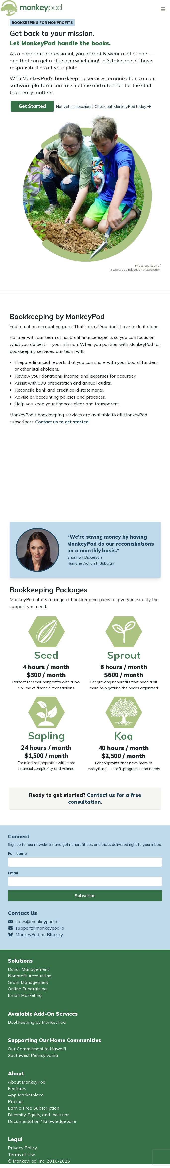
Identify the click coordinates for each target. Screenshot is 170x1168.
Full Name (17, 853)
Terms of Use (21, 1154)
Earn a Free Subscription (33, 1108)
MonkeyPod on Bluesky (35, 934)
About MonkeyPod (27, 1082)
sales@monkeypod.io (33, 921)
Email (13, 872)
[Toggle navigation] (163, 9)
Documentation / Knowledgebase (42, 1121)
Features (17, 1088)
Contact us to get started (62, 421)
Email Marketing (25, 995)
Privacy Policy (22, 1147)
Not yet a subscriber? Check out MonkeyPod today (103, 106)
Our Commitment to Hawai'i (37, 1048)
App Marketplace (26, 1094)
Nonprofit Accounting (30, 975)
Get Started (32, 106)
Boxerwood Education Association (135, 269)
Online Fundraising (27, 988)
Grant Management (28, 982)
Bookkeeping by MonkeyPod (37, 1022)
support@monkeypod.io (36, 928)
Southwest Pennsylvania (33, 1055)
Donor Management (28, 969)
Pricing (15, 1101)
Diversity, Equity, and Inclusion (38, 1114)
